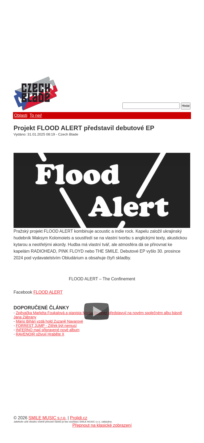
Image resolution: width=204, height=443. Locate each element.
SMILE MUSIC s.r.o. (47, 418)
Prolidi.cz (78, 418)
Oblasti (20, 115)
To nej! (35, 115)
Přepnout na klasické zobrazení (101, 425)
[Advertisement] (102, 38)
